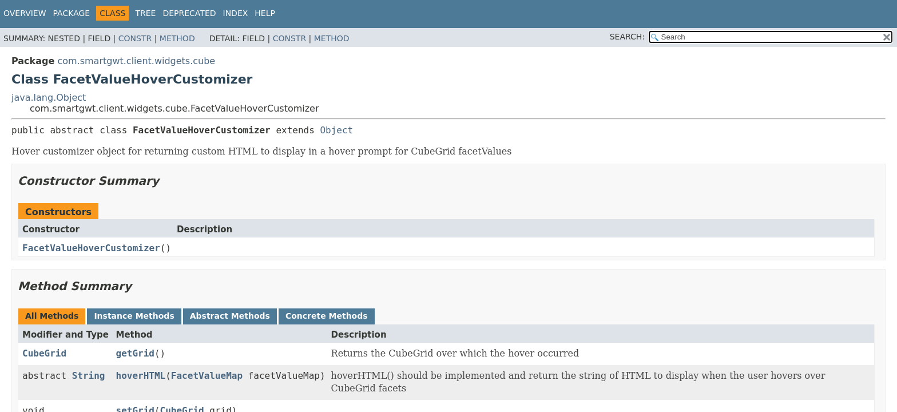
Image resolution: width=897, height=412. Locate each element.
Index (235, 13)
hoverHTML (141, 375)
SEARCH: (627, 36)
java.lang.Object (48, 97)
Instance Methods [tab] (134, 315)
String (88, 375)
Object (336, 130)
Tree (145, 13)
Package (71, 13)
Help (265, 13)
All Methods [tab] (51, 315)
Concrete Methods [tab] (326, 315)
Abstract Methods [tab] (230, 315)
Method (177, 38)
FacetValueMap (207, 375)
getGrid (135, 353)
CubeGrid (44, 353)
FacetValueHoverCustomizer (91, 248)
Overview (24, 13)
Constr (135, 38)
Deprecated (189, 13)
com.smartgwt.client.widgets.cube (136, 61)
